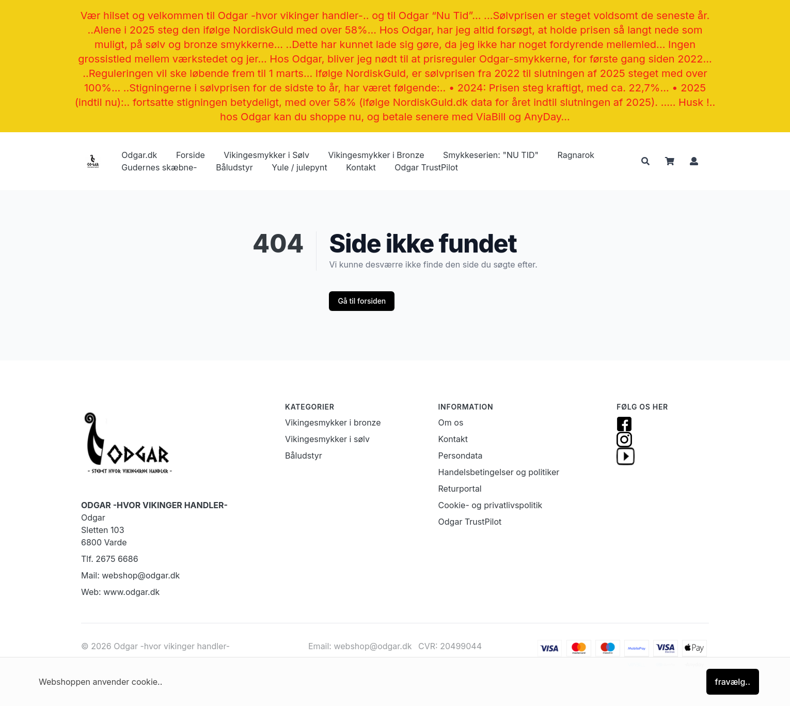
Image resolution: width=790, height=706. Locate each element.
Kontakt (360, 167)
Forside (190, 155)
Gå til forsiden (362, 300)
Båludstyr (234, 167)
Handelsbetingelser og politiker (499, 472)
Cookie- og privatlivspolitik (490, 505)
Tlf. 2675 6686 (109, 559)
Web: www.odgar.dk (120, 592)
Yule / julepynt (299, 167)
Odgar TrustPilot (426, 167)
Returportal (460, 488)
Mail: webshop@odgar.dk (130, 575)
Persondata (460, 455)
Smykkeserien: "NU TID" (491, 155)
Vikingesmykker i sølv (327, 439)
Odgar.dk (139, 155)
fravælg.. (732, 682)
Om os (451, 422)
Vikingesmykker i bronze (333, 422)
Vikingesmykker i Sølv (266, 155)
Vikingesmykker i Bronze (376, 155)
